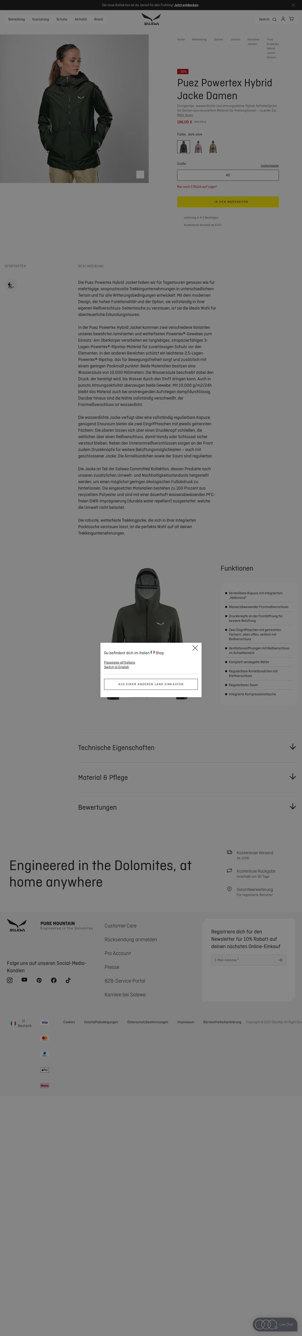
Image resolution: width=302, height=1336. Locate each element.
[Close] (195, 648)
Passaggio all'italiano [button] (119, 662)
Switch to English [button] (116, 667)
